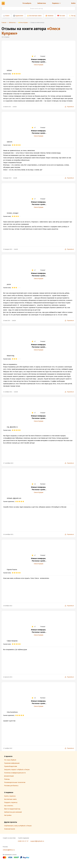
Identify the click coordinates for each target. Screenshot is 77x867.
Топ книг (62, 16)
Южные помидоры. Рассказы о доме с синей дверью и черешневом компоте (38, 60)
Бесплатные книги (35, 16)
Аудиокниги (19, 16)
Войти (73, 3)
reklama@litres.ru (9, 850)
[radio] (12, 74)
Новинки (50, 16)
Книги (7, 16)
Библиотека (41, 3)
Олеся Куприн (38, 65)
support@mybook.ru (37, 841)
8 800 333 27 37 (23, 841)
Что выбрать (26, 3)
